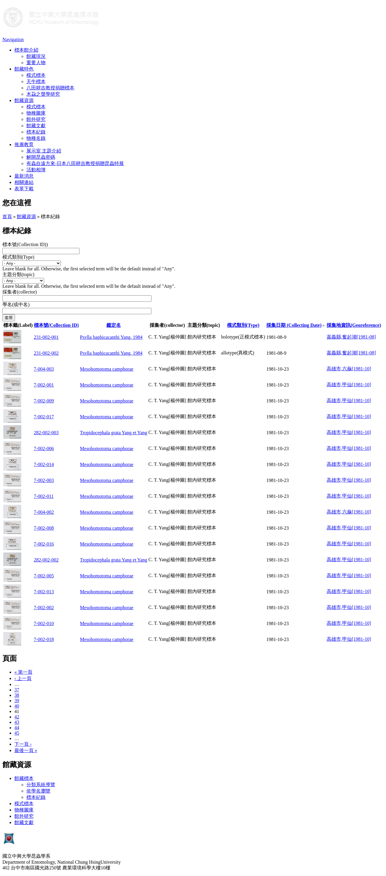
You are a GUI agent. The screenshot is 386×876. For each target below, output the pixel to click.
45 (16, 733)
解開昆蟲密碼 (40, 157)
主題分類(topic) (18, 274)
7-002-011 (44, 496)
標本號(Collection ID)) (25, 244)
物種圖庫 (36, 113)
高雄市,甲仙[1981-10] (349, 384)
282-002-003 (46, 432)
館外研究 (36, 119)
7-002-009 (44, 400)
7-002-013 (44, 591)
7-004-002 (44, 512)
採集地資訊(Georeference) (354, 325)
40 (16, 706)
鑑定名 (113, 325)
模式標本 (36, 75)
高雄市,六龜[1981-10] (349, 368)
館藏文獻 (36, 125)
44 (16, 727)
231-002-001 (46, 337)
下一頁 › (22, 744)
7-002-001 (44, 384)
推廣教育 (24, 144)
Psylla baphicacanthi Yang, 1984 (111, 337)
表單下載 (24, 188)
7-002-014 (44, 464)
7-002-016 (44, 543)
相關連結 (24, 182)
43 (16, 722)
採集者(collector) (19, 291)
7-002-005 (44, 575)
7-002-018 (44, 639)
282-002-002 (46, 559)
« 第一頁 (23, 672)
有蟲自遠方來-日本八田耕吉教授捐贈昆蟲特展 (75, 163)
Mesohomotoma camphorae (106, 369)
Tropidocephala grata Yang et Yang (113, 432)
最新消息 (24, 176)
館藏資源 (24, 100)
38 (16, 695)
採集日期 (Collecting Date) (295, 325)
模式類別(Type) (18, 257)
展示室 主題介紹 (43, 150)
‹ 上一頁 (22, 678)
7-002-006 (44, 448)
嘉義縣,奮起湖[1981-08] (351, 336)
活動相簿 (36, 169)
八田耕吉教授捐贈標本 (50, 87)
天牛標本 (36, 81)
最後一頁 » (25, 750)
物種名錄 (36, 138)
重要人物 (36, 62)
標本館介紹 (26, 50)
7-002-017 (44, 416)
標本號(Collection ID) (56, 325)
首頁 (7, 216)
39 (16, 700)
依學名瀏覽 (38, 790)
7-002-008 (44, 528)
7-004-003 (44, 369)
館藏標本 (24, 778)
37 (16, 689)
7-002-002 (44, 607)
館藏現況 (36, 56)
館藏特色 (24, 68)
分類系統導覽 (40, 784)
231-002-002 (46, 353)
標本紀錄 (36, 131)
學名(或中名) (16, 304)
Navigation (13, 39)
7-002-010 (44, 623)
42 (16, 716)
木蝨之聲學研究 (43, 94)
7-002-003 (44, 480)
